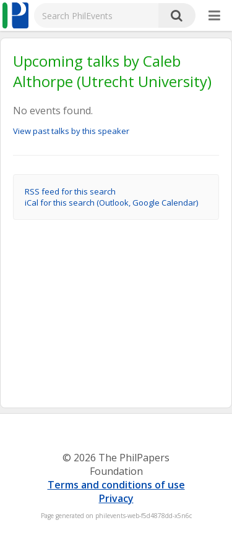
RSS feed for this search (70, 191)
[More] (214, 16)
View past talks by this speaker (71, 130)
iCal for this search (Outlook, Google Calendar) (111, 202)
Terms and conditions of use (116, 485)
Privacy (116, 498)
